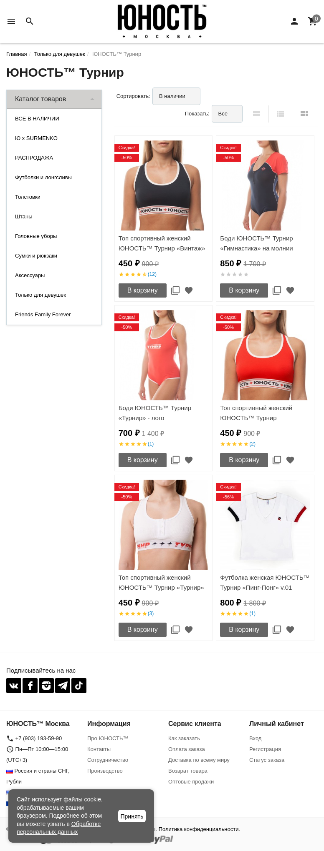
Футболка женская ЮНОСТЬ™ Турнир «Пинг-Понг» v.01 (264, 582)
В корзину (142, 290)
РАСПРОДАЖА (34, 158)
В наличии (172, 96)
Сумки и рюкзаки (36, 256)
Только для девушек (40, 295)
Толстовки (27, 197)
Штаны (23, 216)
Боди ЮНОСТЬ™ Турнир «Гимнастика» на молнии (256, 243)
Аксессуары (30, 275)
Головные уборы (36, 236)
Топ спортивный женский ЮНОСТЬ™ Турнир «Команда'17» (256, 417)
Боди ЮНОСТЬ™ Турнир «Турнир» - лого (155, 412)
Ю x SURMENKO (36, 138)
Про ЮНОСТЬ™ (107, 738)
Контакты (99, 749)
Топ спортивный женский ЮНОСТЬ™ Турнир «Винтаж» (162, 243)
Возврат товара (188, 771)
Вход (255, 738)
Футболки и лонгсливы (43, 177)
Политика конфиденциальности (199, 829)
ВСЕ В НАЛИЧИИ (37, 118)
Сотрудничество (107, 760)
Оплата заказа (186, 749)
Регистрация (265, 749)
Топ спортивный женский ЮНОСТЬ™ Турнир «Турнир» (161, 582)
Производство (105, 771)
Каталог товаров (40, 99)
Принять (132, 816)
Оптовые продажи (191, 781)
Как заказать (184, 738)
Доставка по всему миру (199, 760)
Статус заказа (266, 760)
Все (223, 113)
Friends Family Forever (43, 314)
